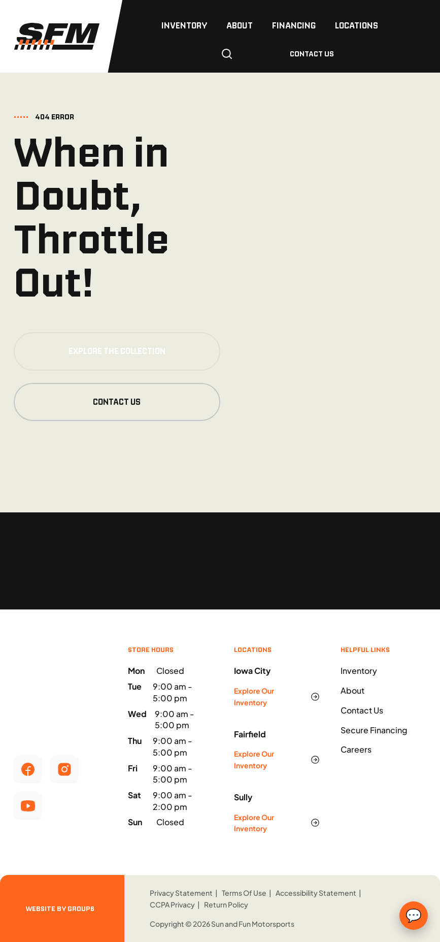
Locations (356, 25)
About (239, 25)
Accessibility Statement (316, 892)
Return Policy (226, 904)
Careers (356, 749)
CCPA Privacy (172, 904)
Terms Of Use (244, 892)
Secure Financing (374, 730)
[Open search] (227, 54)
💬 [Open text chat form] (413, 915)
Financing (294, 25)
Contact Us (117, 402)
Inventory (184, 25)
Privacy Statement (181, 892)
